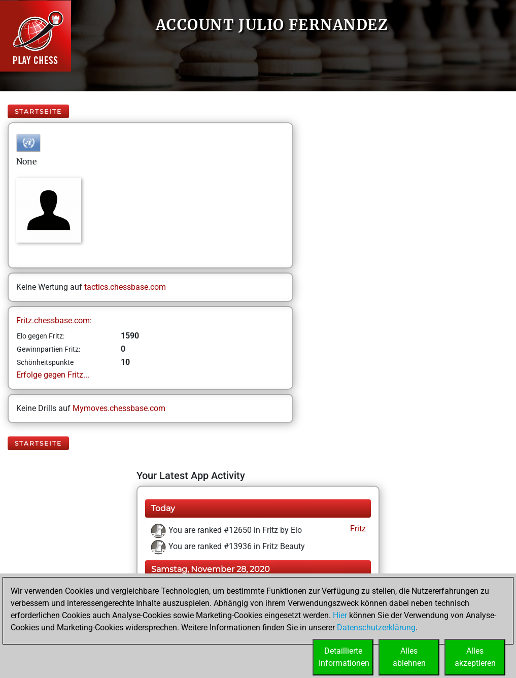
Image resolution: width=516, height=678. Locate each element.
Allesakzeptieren (475, 657)
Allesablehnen (409, 657)
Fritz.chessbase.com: (54, 320)
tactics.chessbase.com (125, 287)
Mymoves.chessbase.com (119, 408)
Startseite (38, 111)
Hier (340, 615)
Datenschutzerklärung (376, 627)
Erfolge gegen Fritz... (52, 375)
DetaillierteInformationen (344, 657)
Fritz (357, 528)
